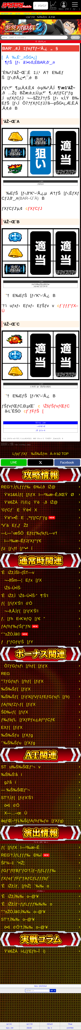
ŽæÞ (50, 1028)
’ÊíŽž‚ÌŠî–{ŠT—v (17, 572)
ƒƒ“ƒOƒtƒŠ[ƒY (17, 641)
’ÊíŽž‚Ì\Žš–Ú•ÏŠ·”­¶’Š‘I (24, 595)
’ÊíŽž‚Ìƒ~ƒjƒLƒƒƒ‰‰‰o (26, 904)
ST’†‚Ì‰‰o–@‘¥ (17, 919)
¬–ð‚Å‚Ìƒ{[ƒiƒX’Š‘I (19, 611)
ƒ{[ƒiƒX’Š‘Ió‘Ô (16, 603)
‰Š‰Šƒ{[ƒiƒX (16, 689)
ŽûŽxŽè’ (53, 5)
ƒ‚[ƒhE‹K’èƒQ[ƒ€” (23, 618)
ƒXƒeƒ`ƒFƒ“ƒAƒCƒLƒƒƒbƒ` (25, 878)
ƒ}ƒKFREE (70, 1028)
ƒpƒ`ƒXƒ (9, 1024)
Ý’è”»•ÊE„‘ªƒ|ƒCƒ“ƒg (28, 517)
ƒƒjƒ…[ (75, 5)
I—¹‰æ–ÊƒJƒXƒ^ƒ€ (21, 540)
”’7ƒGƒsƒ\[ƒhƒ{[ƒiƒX (22, 681)
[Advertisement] (40, 969)
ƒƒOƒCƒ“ (40, 5)
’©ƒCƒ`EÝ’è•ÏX (19, 510)
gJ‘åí (8, 782)
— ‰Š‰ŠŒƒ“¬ (15, 790)
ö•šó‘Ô (10, 805)
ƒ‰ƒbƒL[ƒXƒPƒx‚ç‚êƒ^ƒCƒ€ (28, 719)
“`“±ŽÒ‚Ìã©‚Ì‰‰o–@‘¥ (23, 911)
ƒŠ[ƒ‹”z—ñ (40, 430)
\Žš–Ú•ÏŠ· (11, 587)
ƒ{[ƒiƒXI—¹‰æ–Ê (20, 847)
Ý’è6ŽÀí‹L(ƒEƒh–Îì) (23, 951)
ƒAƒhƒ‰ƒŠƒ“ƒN (19, 626)
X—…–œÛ (14, 813)
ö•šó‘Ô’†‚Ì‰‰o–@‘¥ (24, 927)
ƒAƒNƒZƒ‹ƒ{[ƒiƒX (18, 704)
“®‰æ (70, 1024)
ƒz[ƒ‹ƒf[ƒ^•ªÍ (16, 548)
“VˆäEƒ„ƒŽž (14, 525)
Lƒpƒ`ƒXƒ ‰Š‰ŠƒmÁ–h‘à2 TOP (40, 454)
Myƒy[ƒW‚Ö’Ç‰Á (40, 986)
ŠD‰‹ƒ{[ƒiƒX (14, 712)
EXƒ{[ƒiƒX (11, 727)
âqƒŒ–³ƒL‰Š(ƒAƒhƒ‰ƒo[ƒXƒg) (32, 820)
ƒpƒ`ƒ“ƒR (30, 1024)
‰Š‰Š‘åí (11, 774)
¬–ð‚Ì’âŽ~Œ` (40, 426)
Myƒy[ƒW (64, 5)
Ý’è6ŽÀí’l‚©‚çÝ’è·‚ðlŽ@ (29, 502)
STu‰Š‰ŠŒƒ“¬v (20, 767)
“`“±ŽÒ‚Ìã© (14, 634)
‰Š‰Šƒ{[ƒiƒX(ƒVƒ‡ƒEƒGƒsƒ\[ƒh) (35, 696)
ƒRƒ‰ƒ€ (50, 1024)
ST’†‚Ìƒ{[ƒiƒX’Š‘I (17, 797)
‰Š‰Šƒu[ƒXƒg (17, 735)
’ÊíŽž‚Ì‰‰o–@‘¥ (20, 896)
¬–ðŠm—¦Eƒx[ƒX (21, 580)
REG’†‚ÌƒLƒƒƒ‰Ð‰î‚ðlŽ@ (28, 487)
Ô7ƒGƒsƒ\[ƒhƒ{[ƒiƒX (24, 666)
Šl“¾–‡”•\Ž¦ (12, 863)
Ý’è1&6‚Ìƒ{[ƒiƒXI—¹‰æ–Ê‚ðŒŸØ (37, 494)
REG (5, 673)
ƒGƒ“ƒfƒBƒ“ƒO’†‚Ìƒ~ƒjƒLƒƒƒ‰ (28, 870)
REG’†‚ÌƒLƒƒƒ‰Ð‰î (25, 855)
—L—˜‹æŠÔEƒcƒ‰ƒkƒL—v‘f (29, 533)
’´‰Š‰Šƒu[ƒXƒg (18, 742)
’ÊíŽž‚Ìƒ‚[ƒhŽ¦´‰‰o (25, 886)
